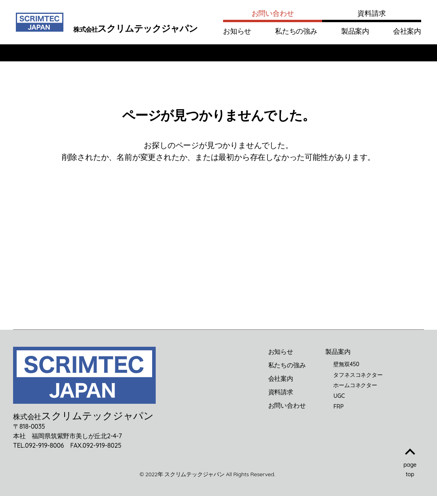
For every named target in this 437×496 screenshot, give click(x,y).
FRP (338, 406)
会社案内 (407, 31)
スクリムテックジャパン (194, 474)
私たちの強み (296, 31)
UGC (339, 395)
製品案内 (355, 31)
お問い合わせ (273, 13)
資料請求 (371, 13)
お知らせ (237, 31)
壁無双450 (346, 364)
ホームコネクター (355, 385)
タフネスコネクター (357, 374)
